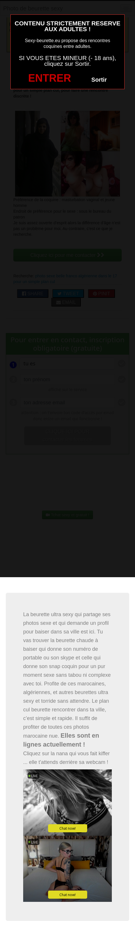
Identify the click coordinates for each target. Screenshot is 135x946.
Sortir (99, 79)
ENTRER (49, 78)
